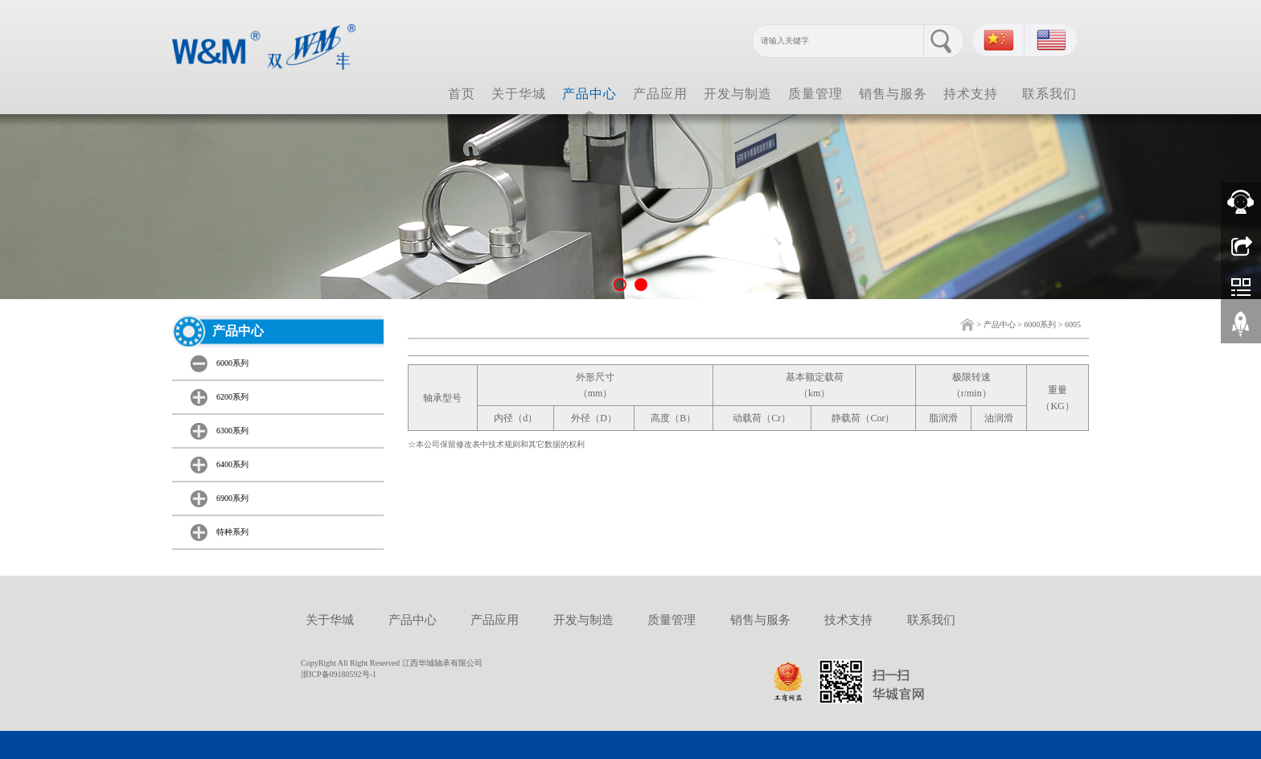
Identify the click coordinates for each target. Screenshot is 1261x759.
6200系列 (232, 396)
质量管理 (815, 94)
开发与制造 (738, 94)
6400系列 (232, 464)
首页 (461, 94)
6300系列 (232, 430)
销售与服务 (893, 94)
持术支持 (970, 94)
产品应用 (660, 94)
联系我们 (1049, 94)
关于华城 (518, 94)
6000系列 (1040, 324)
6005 (1073, 324)
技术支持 (848, 619)
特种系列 (232, 531)
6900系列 (232, 498)
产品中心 (589, 94)
